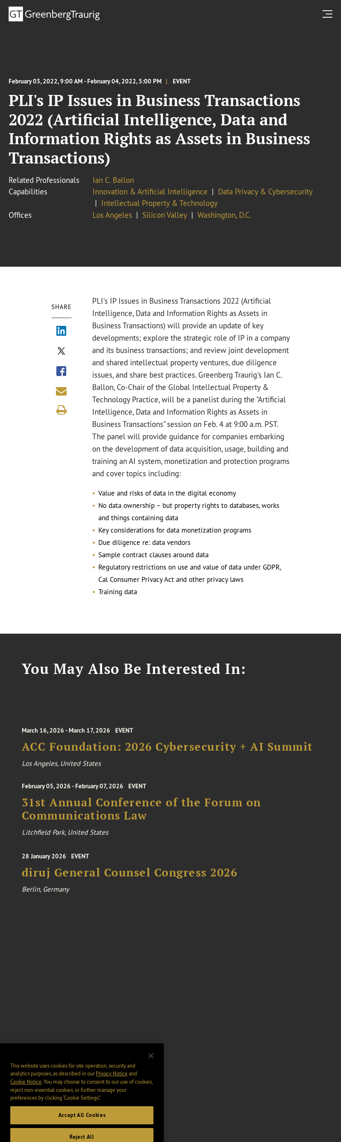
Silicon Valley (164, 215)
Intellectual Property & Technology (159, 203)
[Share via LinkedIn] (61, 332)
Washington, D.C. (224, 215)
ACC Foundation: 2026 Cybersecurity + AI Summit (167, 750)
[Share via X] (61, 352)
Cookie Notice (26, 1090)
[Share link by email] (61, 391)
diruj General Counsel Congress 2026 (130, 876)
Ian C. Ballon (113, 180)
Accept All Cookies (82, 1124)
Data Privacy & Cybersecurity (265, 191)
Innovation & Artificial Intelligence (150, 191)
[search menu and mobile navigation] (329, 14)
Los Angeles (112, 215)
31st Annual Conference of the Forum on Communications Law (141, 813)
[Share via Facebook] (61, 372)
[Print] (61, 410)
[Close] (150, 1064)
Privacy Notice (112, 1082)
